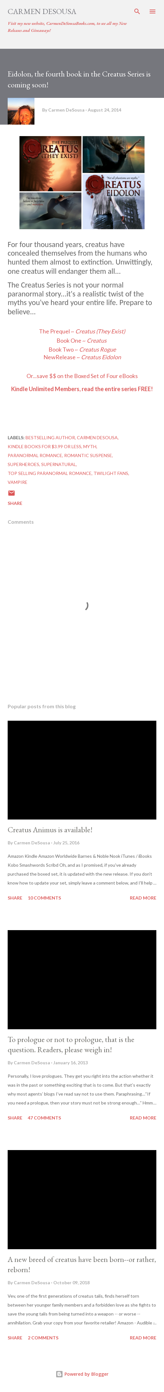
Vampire (17, 482)
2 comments (43, 1337)
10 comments (44, 897)
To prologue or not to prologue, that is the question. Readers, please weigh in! (71, 1044)
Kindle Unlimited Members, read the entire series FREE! (82, 388)
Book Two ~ (74, 349)
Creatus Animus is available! (50, 829)
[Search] (137, 11)
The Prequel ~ (82, 331)
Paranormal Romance (35, 455)
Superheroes (23, 464)
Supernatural (58, 464)
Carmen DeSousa (42, 11)
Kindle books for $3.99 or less (44, 446)
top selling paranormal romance (50, 473)
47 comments (44, 1117)
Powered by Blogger (82, 1374)
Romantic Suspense (88, 455)
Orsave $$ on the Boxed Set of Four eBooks (82, 375)
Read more (143, 897)
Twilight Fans (110, 473)
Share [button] (15, 503)
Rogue (108, 349)
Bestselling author (50, 437)
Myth (89, 446)
